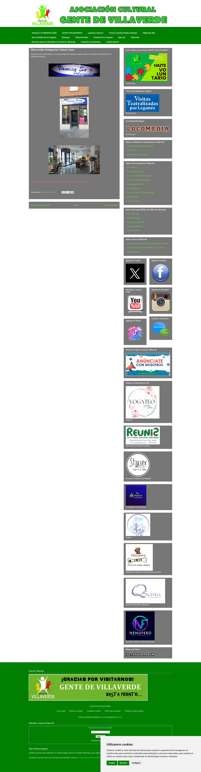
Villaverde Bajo (81, 37)
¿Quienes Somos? (95, 33)
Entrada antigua (110, 205)
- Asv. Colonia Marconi (135, 171)
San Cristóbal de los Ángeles (44, 37)
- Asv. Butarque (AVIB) (135, 184)
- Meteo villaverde (133, 252)
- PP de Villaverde (133, 218)
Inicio (76, 205)
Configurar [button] (136, 763)
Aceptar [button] (112, 763)
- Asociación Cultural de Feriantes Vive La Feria (145, 248)
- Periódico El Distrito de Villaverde (139, 146)
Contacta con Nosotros (91, 42)
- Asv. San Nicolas (133, 188)
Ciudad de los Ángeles (103, 37)
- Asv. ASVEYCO (132, 197)
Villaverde (135, 37)
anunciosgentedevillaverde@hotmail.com (93, 758)
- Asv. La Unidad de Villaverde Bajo (140, 192)
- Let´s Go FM (131, 150)
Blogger (119, 717)
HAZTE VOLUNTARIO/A (72, 33)
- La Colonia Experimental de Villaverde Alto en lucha (147, 243)
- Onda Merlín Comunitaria (136, 155)
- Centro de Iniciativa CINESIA (138, 180)
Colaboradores (112, 42)
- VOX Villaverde (132, 230)
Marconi (121, 37)
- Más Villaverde (132, 214)
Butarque (66, 37)
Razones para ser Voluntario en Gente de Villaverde (54, 42)
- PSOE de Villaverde (134, 226)
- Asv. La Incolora (132, 201)
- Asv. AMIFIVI (131, 167)
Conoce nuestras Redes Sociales (123, 33)
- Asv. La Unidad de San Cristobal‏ (139, 176)
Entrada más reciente (40, 205)
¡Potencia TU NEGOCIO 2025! (44, 33)
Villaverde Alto (149, 33)
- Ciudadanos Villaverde (135, 222)
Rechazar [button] (123, 763)
